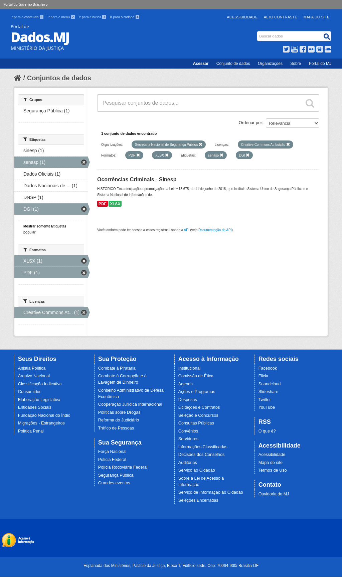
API (186, 230)
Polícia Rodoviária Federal (123, 467)
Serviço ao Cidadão (196, 470)
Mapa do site (271, 462)
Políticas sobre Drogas (119, 412)
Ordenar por (250, 122)
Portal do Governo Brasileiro (25, 4)
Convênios (188, 431)
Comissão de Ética (195, 376)
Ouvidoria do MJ (274, 494)
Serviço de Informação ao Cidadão (210, 492)
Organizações (270, 63)
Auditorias (187, 462)
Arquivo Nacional (34, 376)
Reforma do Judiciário (118, 420)
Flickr (264, 376)
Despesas (187, 399)
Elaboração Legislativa (39, 399)
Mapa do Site (317, 17)
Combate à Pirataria (117, 368)
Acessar (201, 63)
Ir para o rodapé (125, 17)
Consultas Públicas (196, 423)
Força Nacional (112, 451)
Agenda (185, 384)
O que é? (267, 431)
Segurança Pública (116, 475)
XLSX (115, 203)
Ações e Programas (196, 391)
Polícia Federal (112, 459)
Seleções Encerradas (198, 500)
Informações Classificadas (202, 447)
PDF (103, 203)
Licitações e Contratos (199, 407)
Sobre (295, 63)
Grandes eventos (114, 483)
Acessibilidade (242, 17)
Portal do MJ (320, 63)
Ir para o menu (61, 17)
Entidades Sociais (34, 407)
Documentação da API (215, 230)
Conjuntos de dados (59, 78)
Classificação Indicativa (40, 384)
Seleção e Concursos (198, 415)
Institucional (189, 368)
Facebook (268, 368)
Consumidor (29, 391)
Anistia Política (32, 368)
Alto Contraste (280, 17)
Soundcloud (270, 384)
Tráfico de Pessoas (116, 428)
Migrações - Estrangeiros (41, 423)
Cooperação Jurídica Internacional (130, 404)
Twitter (265, 399)
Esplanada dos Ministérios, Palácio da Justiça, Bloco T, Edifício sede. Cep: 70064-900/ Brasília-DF (171, 565)
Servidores (188, 439)
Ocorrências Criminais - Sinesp (136, 179)
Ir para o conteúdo (28, 17)
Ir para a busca (93, 17)
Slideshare (269, 391)
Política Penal (31, 431)
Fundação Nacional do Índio (44, 415)
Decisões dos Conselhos (201, 454)
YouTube (267, 407)
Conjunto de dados (233, 63)
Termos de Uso (273, 470)
